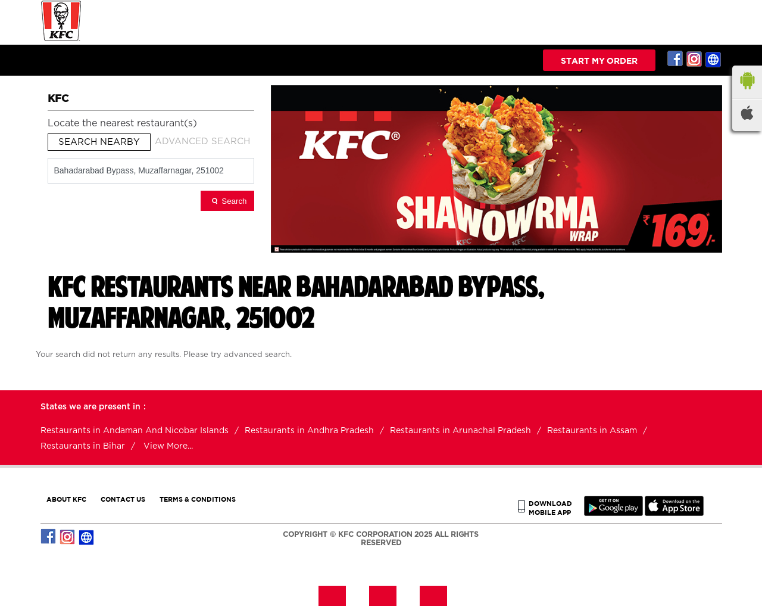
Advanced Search (202, 141)
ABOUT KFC (66, 499)
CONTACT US (123, 499)
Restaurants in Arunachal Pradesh (460, 431)
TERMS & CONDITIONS (198, 499)
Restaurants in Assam (592, 431)
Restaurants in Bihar (82, 446)
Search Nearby (99, 142)
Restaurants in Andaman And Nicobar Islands (134, 431)
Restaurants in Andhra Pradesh (309, 431)
